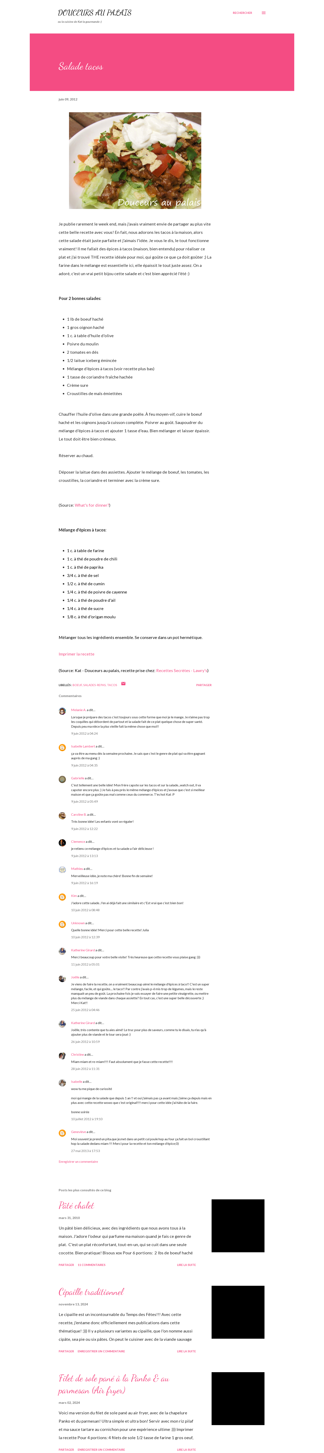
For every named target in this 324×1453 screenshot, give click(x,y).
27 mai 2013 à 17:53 (85, 1151)
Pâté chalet (76, 1205)
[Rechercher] (242, 13)
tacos (112, 685)
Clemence (78, 841)
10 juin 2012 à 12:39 (85, 937)
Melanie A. (78, 710)
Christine (77, 1054)
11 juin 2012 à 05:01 (85, 964)
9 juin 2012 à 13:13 (84, 856)
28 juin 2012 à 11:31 (85, 1069)
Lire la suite (186, 1265)
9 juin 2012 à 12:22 (84, 829)
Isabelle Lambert (83, 746)
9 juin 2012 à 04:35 (84, 765)
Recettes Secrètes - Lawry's (181, 670)
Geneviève (78, 1132)
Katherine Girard (83, 950)
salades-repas (94, 685)
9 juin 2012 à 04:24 (84, 733)
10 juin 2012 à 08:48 (85, 910)
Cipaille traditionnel (91, 1291)
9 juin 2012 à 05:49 (84, 801)
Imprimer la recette (76, 653)
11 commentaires (91, 1265)
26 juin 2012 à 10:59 (85, 1041)
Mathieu (77, 868)
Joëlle (75, 977)
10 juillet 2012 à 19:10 (86, 1119)
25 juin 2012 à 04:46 (85, 1010)
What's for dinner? (92, 505)
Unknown (78, 923)
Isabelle (76, 1081)
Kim (74, 896)
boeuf (77, 685)
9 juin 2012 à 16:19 (84, 883)
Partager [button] (204, 685)
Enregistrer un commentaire (78, 1161)
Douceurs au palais (95, 12)
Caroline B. (79, 814)
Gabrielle (77, 778)
